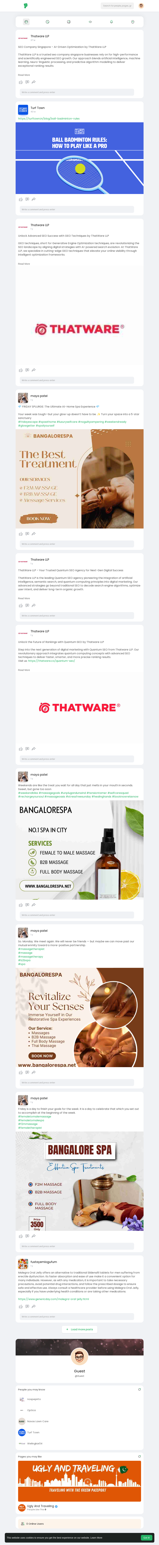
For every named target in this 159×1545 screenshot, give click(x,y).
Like (21, 82)
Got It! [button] (146, 1537)
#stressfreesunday (78, 796)
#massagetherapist (31, 949)
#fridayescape (28, 422)
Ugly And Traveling (40, 1506)
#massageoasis (54, 796)
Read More (24, 75)
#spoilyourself (45, 426)
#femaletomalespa (31, 1120)
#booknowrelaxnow (125, 796)
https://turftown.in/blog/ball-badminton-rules (49, 119)
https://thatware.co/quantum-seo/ (51, 661)
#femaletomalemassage (34, 1116)
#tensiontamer (97, 793)
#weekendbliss (28, 793)
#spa (21, 964)
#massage (25, 953)
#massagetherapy (30, 957)
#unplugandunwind (73, 793)
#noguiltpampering (91, 422)
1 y (32, 228)
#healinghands (101, 796)
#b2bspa (24, 960)
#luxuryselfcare (67, 422)
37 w (33, 40)
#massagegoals (49, 793)
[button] (117, 5)
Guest (79, 1371)
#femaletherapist (30, 1128)
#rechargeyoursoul (31, 796)
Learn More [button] (96, 1537)
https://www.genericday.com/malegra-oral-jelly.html (53, 1299)
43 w (33, 111)
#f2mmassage (28, 1124)
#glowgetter (26, 426)
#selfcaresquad (117, 793)
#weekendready (115, 422)
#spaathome (47, 422)
